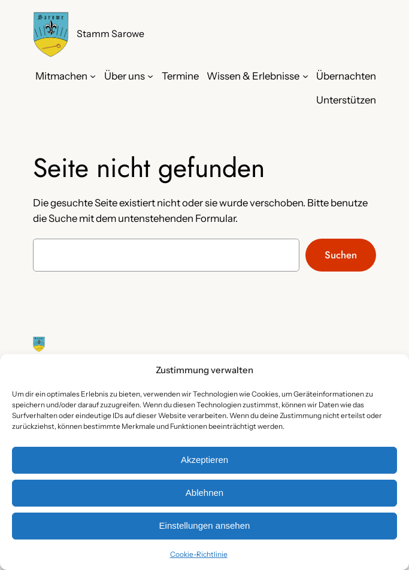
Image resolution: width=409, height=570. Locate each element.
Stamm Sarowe (110, 33)
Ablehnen (204, 492)
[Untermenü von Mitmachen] (93, 76)
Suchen (341, 255)
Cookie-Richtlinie (199, 554)
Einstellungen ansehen (204, 525)
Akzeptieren (204, 460)
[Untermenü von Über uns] (150, 76)
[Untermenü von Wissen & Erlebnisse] (305, 76)
